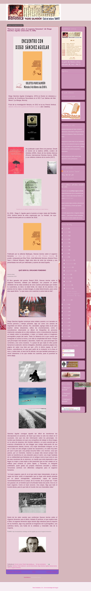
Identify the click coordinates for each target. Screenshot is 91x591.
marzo (68, 285)
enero (68, 300)
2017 (66, 304)
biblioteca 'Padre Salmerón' (19, 566)
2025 (66, 232)
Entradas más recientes (14, 572)
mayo (68, 278)
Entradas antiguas (52, 572)
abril (67, 281)
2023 (66, 239)
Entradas (67, 351)
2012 (66, 322)
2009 (66, 333)
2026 (66, 228)
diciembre (69, 260)
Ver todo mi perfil (67, 178)
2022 (66, 243)
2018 (66, 257)
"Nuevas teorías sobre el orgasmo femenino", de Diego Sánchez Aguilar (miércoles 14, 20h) (29, 30)
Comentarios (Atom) (36, 577)
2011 (66, 326)
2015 (66, 311)
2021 (66, 246)
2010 (66, 329)
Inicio (33, 572)
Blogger (56, 587)
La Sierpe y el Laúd (68, 96)
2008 (66, 336)
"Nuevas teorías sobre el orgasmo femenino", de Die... (73, 293)
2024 (66, 236)
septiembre (70, 271)
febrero (69, 288)
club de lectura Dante (32, 566)
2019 (65, 253)
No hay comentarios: (41, 564)
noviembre (70, 264)
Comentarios (68, 355)
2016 (66, 308)
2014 (66, 315)
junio (68, 274)
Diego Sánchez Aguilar (43, 566)
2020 (66, 250)
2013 (66, 318)
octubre (69, 267)
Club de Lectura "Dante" (71, 171)
